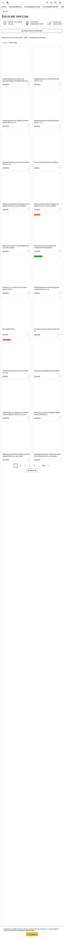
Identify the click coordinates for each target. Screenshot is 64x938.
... (39, 466)
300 (43, 466)
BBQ (25, 37)
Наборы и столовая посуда (12, 23)
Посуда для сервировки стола (34, 23)
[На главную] (7, 2)
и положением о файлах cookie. (26, 930)
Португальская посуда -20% (12, 37)
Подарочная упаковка (37, 37)
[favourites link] (55, 2)
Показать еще (32, 470)
